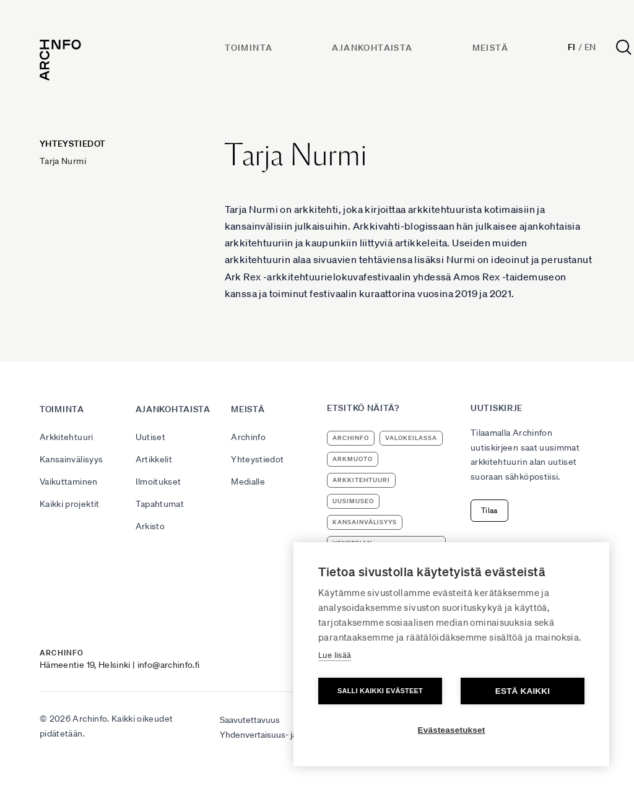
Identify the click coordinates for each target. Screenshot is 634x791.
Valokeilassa (411, 438)
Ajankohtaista (372, 47)
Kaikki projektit (70, 503)
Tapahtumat (160, 503)
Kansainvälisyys (71, 459)
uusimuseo (353, 501)
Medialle (248, 481)
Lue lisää (334, 655)
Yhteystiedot (257, 459)
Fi (572, 47)
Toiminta (248, 47)
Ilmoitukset (158, 481)
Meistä (490, 47)
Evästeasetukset (451, 730)
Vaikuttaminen (69, 481)
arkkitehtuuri (361, 480)
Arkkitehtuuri (66, 437)
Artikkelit (154, 459)
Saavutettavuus (250, 719)
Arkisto (150, 526)
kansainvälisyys (364, 522)
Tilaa (489, 510)
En (590, 47)
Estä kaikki (522, 691)
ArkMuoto (352, 459)
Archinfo (248, 437)
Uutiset (150, 437)
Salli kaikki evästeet (380, 690)
